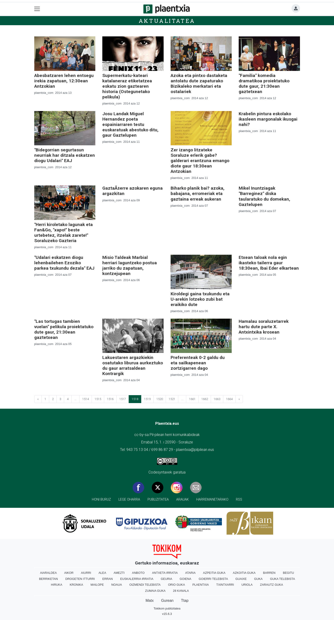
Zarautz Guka (271, 584)
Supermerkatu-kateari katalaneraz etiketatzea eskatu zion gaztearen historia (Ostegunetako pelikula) (127, 86)
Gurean (167, 601)
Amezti (119, 573)
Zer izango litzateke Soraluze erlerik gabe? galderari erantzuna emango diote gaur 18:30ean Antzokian (200, 160)
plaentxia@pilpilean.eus (195, 449)
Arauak (182, 500)
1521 (172, 399)
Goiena (185, 579)
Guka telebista (282, 579)
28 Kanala (181, 590)
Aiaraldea (48, 573)
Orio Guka (176, 584)
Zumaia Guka (155, 590)
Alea (102, 573)
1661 (192, 399)
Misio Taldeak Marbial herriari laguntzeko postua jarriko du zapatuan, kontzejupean (129, 265)
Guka (258, 579)
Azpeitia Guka (214, 573)
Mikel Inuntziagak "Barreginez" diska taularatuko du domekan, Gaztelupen (264, 196)
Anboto (138, 573)
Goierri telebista (213, 579)
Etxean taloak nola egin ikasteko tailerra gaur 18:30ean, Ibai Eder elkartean (269, 263)
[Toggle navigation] (37, 9)
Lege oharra (129, 500)
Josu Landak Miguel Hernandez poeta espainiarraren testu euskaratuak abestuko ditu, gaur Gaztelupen (130, 124)
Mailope (97, 584)
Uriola (247, 584)
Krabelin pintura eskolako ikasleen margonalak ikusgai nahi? (268, 119)
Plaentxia (200, 584)
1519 (147, 399)
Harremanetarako (212, 500)
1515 (98, 399)
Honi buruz (101, 500)
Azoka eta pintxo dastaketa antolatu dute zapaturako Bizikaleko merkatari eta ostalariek (199, 83)
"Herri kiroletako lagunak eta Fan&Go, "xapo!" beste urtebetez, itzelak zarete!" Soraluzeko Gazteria (63, 232)
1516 (110, 399)
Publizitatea (158, 500)
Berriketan (48, 579)
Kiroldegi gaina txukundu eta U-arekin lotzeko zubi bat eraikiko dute (200, 299)
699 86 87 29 (162, 449)
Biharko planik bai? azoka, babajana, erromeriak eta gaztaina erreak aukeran (197, 193)
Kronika (76, 584)
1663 (217, 399)
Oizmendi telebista (145, 584)
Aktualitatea (167, 20)
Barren (269, 573)
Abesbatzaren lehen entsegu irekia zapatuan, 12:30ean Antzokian (64, 81)
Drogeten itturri (80, 579)
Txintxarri (225, 584)
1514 (85, 399)
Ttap (185, 601)
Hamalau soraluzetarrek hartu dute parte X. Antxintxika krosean (264, 327)
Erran (107, 579)
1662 (204, 399)
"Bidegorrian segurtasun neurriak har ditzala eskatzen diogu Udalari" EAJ (64, 155)
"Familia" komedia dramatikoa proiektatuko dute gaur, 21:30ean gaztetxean (264, 83)
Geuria (166, 579)
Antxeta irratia (165, 573)
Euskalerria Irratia (136, 579)
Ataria (190, 573)
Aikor (68, 573)
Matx (149, 601)
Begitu (288, 573)
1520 (159, 399)
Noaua (116, 584)
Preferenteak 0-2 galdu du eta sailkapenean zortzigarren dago (198, 363)
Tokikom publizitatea (167, 608)
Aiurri (86, 573)
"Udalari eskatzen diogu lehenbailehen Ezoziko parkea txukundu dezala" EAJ (64, 263)
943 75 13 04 (137, 449)
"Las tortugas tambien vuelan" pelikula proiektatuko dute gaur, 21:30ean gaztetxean (63, 329)
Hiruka (56, 584)
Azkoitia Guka (244, 573)
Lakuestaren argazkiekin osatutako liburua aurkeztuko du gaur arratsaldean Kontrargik (132, 365)
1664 (229, 399)
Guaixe (241, 579)
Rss (239, 500)
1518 (135, 399)
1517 (122, 399)
